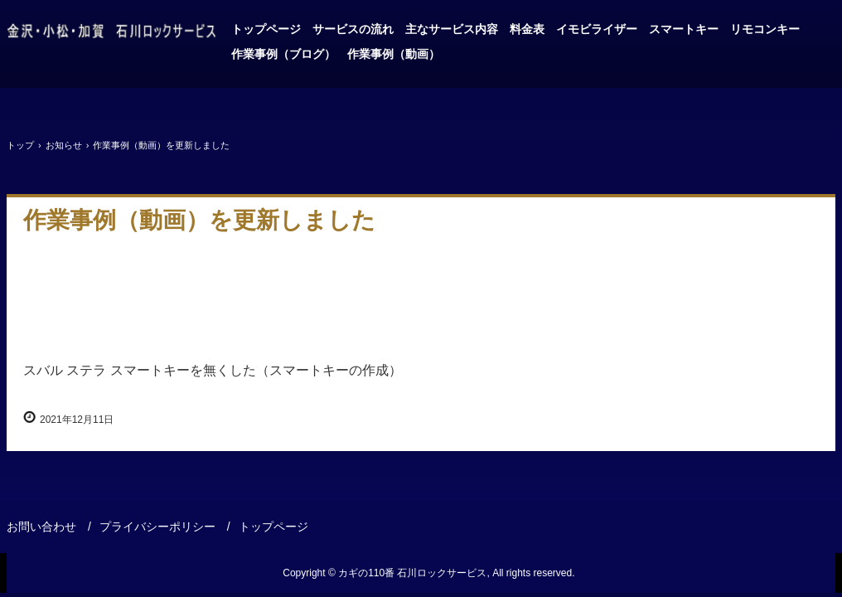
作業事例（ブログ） (283, 54)
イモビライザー (596, 29)
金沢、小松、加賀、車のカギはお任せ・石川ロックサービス (112, 31)
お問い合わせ (41, 526)
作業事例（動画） (393, 54)
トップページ (266, 29)
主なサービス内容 (451, 29)
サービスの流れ (353, 29)
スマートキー (684, 29)
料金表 (527, 29)
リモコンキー (765, 29)
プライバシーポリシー (157, 526)
